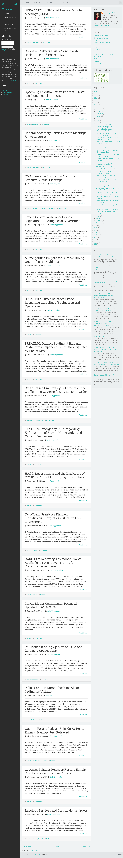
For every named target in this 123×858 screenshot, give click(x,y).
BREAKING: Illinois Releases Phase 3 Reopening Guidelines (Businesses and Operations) (52, 302)
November (99, 109)
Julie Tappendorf (52, 18)
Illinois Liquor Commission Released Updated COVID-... (105, 185)
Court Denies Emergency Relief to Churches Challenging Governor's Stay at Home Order (56, 390)
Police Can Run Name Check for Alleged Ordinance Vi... (106, 193)
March (98, 218)
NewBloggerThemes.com (50, 856)
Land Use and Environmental (39, 208)
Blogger (49, 854)
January (98, 223)
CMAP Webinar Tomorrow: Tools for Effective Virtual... (108, 143)
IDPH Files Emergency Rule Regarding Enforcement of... (106, 168)
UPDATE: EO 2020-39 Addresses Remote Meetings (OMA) (53, 12)
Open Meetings (35, 42)
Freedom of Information (32, 679)
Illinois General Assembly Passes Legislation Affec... (107, 147)
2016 (95, 232)
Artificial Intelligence (101, 36)
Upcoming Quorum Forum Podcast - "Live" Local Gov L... (107, 134)
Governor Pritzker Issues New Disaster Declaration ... (106, 130)
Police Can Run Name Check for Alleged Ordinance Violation (53, 689)
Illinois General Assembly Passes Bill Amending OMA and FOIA (106, 309)
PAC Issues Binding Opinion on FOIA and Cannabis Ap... (108, 189)
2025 (95, 93)
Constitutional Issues (32, 420)
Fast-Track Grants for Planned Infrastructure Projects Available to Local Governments (54, 518)
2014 (95, 237)
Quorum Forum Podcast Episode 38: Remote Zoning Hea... (107, 197)
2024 (95, 96)
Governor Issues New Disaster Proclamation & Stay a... (106, 212)
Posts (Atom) (35, 850)
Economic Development (102, 43)
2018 (95, 228)
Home (6, 13)
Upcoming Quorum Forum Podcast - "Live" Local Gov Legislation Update (55, 94)
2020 (95, 105)
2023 (95, 98)
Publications (8, 24)
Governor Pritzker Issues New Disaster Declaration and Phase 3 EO (52, 53)
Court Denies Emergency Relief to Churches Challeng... (107, 164)
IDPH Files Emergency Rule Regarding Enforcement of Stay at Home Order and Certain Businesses (53, 432)
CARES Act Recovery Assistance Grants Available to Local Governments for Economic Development (53, 562)
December (99, 107)
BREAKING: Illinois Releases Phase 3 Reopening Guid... (108, 155)
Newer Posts (26, 847)
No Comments (46, 42)
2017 (95, 230)
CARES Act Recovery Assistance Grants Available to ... (106, 180)
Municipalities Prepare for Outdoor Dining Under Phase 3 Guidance (54, 260)
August (98, 116)
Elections (97, 45)
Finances (34, 550)
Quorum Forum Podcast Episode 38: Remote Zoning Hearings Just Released (56, 730)
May (97, 123)
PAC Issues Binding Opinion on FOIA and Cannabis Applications (54, 648)
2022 (95, 100)
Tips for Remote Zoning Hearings (107, 209)
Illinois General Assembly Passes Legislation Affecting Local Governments (54, 219)
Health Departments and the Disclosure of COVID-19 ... (105, 172)
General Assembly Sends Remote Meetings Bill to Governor (55, 134)
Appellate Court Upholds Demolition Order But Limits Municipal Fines (105, 256)
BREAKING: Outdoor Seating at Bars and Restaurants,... (107, 159)
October (98, 111)
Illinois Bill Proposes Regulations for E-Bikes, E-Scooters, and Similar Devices (107, 363)
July (97, 118)
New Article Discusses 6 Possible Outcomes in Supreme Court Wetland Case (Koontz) (106, 349)
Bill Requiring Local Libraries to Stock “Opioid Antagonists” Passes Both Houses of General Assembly (106, 323)
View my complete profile (102, 26)
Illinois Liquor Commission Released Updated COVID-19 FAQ (51, 605)
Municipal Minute (9, 6)
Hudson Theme (30, 856)
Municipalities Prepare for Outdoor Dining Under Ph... (107, 151)
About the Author (10, 17)
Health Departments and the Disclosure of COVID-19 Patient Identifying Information (55, 475)
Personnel (97, 59)
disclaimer (13, 80)
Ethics (96, 47)
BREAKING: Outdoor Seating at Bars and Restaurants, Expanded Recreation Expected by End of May (56, 347)
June (97, 121)
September (99, 114)
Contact (7, 21)
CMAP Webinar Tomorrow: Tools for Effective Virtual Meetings (50, 178)
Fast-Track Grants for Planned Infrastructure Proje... (106, 176)
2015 (95, 235)
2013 (95, 239)
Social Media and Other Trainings (10, 29)
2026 (95, 91)
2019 (95, 226)
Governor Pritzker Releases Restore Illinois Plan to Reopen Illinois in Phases (55, 771)
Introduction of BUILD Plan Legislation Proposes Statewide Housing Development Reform (106, 295)
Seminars (97, 61)
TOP (120, 855)
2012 (95, 242)
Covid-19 (29, 42)
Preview (4, 49)
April (97, 216)
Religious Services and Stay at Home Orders (56, 810)
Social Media (35, 124)
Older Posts (86, 847)
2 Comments (38, 465)
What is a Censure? (100, 336)
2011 (95, 244)
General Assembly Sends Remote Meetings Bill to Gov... (107, 138)
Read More (83, 37)
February (99, 221)
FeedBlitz (4, 51)
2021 (95, 102)
